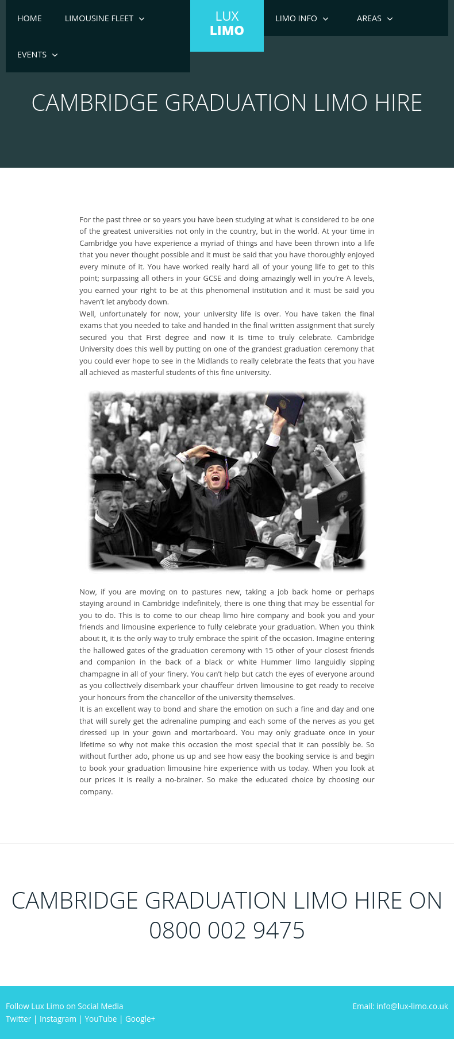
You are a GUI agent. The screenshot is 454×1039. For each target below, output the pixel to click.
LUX (227, 23)
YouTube (101, 1018)
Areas (369, 18)
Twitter (18, 1018)
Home (29, 18)
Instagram (58, 1018)
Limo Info (296, 18)
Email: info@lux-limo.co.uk (400, 1006)
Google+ (140, 1018)
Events (32, 54)
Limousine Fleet (99, 18)
